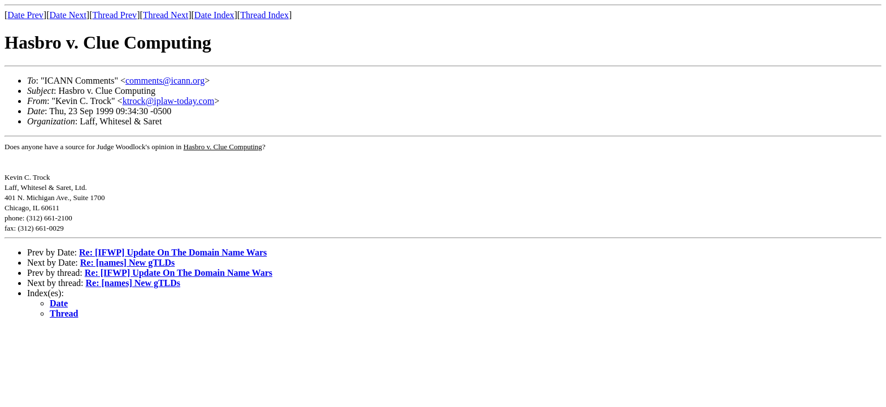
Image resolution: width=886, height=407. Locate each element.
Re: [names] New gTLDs (127, 262)
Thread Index (264, 15)
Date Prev (25, 15)
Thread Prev (114, 15)
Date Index (214, 15)
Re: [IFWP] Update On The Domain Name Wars (173, 252)
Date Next (68, 15)
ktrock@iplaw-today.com (169, 101)
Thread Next (165, 15)
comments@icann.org (165, 80)
